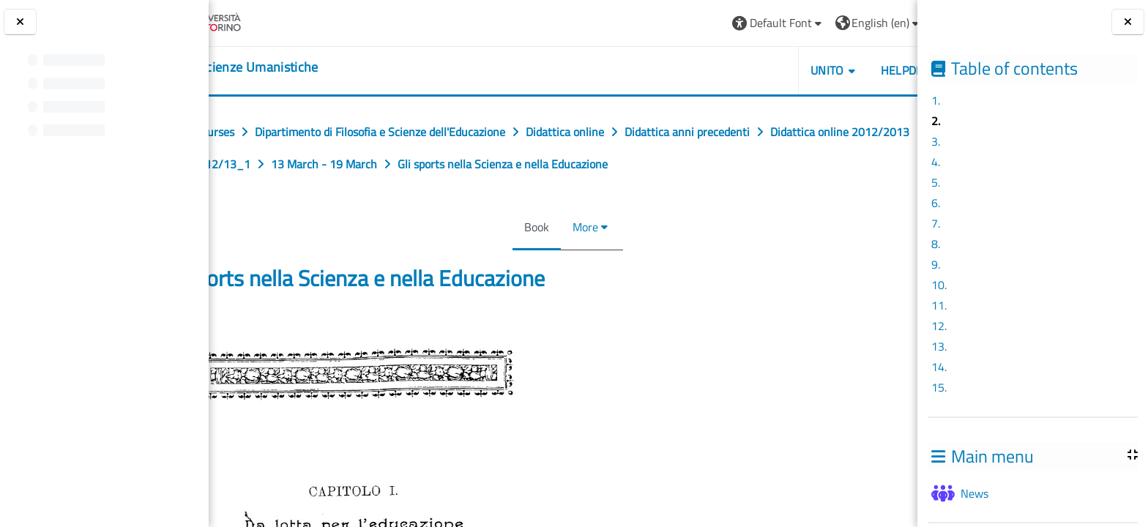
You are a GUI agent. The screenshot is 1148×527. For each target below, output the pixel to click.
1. (935, 100)
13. (939, 346)
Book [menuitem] (532, 227)
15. (939, 387)
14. (939, 366)
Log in (880, 22)
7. (935, 223)
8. (935, 244)
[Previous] (213, 330)
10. (939, 285)
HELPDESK (830, 70)
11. (939, 305)
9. (935, 264)
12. (939, 325)
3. (935, 141)
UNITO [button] (749, 70)
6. (935, 203)
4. (935, 162)
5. (935, 182)
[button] (699, 23)
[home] (299, 67)
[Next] (912, 330)
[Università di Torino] (265, 21)
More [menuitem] (581, 227)
